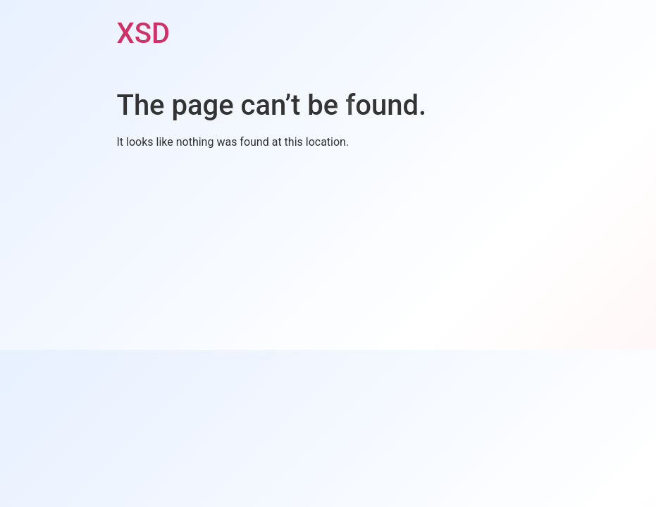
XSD (144, 33)
